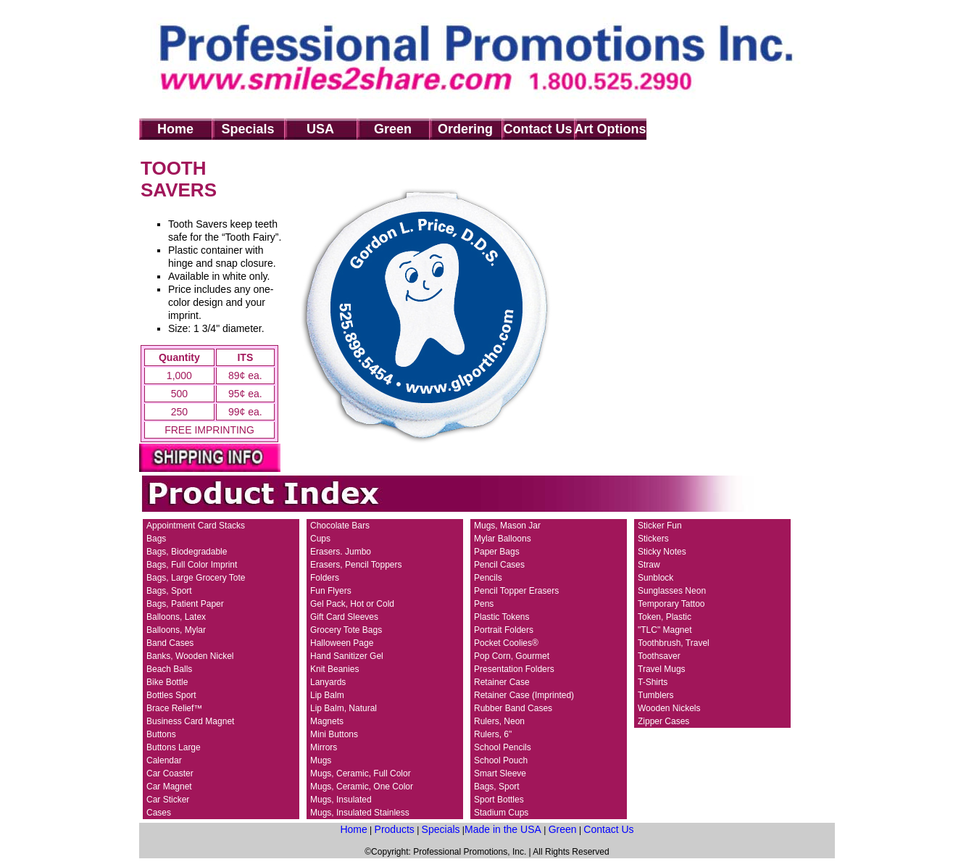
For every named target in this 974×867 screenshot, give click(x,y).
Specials (247, 129)
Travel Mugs (662, 669)
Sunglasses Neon (672, 591)
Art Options (610, 129)
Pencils (488, 578)
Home (175, 129)
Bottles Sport (171, 695)
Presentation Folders (514, 669)
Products (395, 829)
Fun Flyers (330, 591)
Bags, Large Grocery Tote (196, 578)
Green (393, 129)
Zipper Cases (663, 721)
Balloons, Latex (176, 617)
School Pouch (501, 760)
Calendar (164, 760)
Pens (484, 604)
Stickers (653, 539)
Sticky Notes (662, 552)
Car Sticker (167, 800)
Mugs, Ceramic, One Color (361, 786)
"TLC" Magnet (665, 630)
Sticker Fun (660, 525)
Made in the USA (503, 829)
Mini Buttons (334, 734)
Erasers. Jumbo (340, 552)
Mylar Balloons (502, 539)
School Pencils (502, 747)
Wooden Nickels (669, 708)
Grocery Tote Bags (346, 630)
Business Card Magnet (190, 721)
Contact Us (537, 129)
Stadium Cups (501, 813)
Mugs (320, 760)
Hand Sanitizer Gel (346, 656)
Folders (324, 578)
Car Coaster (169, 773)
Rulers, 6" (493, 734)
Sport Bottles (499, 800)
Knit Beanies (334, 669)
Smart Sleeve (500, 773)
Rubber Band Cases (513, 708)
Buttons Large (173, 747)
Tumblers (656, 695)
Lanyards (328, 682)
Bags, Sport (169, 591)
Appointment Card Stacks (195, 525)
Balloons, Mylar (176, 630)
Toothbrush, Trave (672, 643)
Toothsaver (659, 656)
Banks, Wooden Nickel (190, 656)
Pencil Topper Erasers (516, 591)
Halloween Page (341, 643)
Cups (320, 539)
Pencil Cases (499, 565)
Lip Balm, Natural (343, 708)
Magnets (327, 721)
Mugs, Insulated (341, 800)
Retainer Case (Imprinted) (524, 695)
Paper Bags (497, 552)
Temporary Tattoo (671, 604)
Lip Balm (327, 695)
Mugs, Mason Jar (507, 525)
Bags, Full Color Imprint (191, 565)
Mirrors (323, 747)
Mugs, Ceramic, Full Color (360, 773)
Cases (158, 813)
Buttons (161, 734)
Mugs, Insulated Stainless (359, 813)
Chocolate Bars (340, 525)
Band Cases (169, 643)
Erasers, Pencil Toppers (356, 565)
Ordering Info (465, 131)
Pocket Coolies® (506, 643)
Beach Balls (169, 669)
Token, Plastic (664, 617)
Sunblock (655, 578)
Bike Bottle (167, 682)
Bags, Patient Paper (185, 604)
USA (320, 129)
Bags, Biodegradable (186, 552)
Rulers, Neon (499, 721)
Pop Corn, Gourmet (511, 656)
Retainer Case (502, 682)
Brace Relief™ (174, 708)
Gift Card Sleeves (344, 617)
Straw (649, 565)
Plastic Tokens (501, 617)
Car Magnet (169, 786)
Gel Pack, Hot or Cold (352, 604)
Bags (156, 539)
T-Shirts (652, 682)
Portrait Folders (503, 630)
